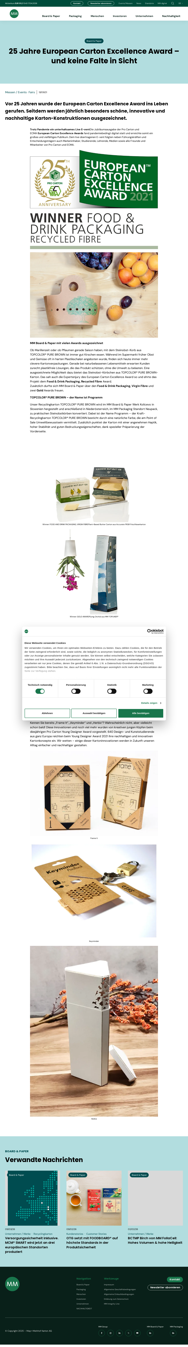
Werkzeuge (111, 1281)
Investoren (120, 16)
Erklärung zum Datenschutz (116, 1301)
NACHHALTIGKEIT (84, 1311)
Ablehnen (47, 713)
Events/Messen (126, 3)
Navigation (84, 1281)
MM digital (162, 3)
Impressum (109, 1287)
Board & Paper (51, 16)
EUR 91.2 (19, 3)
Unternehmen (144, 16)
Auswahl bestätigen (94, 713)
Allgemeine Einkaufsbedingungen (119, 1296)
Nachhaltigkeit (171, 16)
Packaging (75, 16)
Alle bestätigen (140, 713)
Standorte (149, 3)
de (181, 3)
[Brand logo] (12, 13)
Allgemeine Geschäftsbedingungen (120, 1292)
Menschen (97, 16)
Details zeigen (149, 703)
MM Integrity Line (111, 1306)
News (138, 3)
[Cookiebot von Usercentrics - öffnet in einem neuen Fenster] (150, 631)
